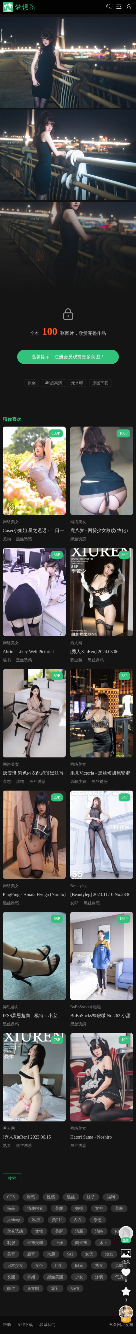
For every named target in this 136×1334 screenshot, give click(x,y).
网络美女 (11, 522)
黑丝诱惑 (24, 539)
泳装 (99, 1277)
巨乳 (59, 1265)
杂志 (7, 781)
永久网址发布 (121, 1325)
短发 (109, 1254)
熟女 (7, 1145)
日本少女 (15, 1265)
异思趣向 (11, 1007)
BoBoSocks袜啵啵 (85, 1007)
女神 (99, 1208)
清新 (79, 1231)
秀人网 (76, 643)
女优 (89, 1254)
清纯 (20, 781)
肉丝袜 (81, 1243)
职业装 (76, 660)
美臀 (11, 1254)
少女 (79, 1277)
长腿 (11, 1277)
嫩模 (79, 1208)
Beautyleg (78, 886)
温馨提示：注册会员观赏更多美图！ (68, 356)
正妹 (59, 1243)
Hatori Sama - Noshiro (91, 1137)
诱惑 (31, 1197)
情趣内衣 (35, 1208)
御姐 (31, 1277)
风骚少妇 (78, 781)
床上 (103, 1243)
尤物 (7, 539)
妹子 (91, 1197)
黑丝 (71, 1197)
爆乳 (55, 1288)
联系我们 (47, 1325)
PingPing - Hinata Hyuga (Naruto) (34, 894)
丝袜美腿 (35, 1243)
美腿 (59, 1208)
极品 (11, 1208)
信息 (126, 1262)
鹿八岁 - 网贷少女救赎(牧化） (100, 530)
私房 (36, 1220)
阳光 (79, 1265)
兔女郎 (33, 1288)
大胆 (51, 1254)
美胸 (119, 1208)
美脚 (59, 1231)
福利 (111, 1197)
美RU (56, 1220)
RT (117, 1231)
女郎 (74, 903)
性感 (51, 1197)
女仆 (39, 1265)
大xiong (13, 1220)
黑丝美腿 (55, 1277)
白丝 (11, 1288)
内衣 (78, 1220)
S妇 (70, 1254)
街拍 (75, 1288)
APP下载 (25, 1325)
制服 (11, 1243)
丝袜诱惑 (15, 1231)
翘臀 (31, 1254)
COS (11, 1197)
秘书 (7, 660)
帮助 (7, 1325)
